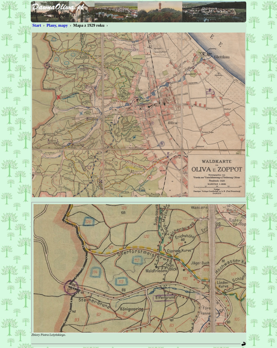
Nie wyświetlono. (138, 267)
